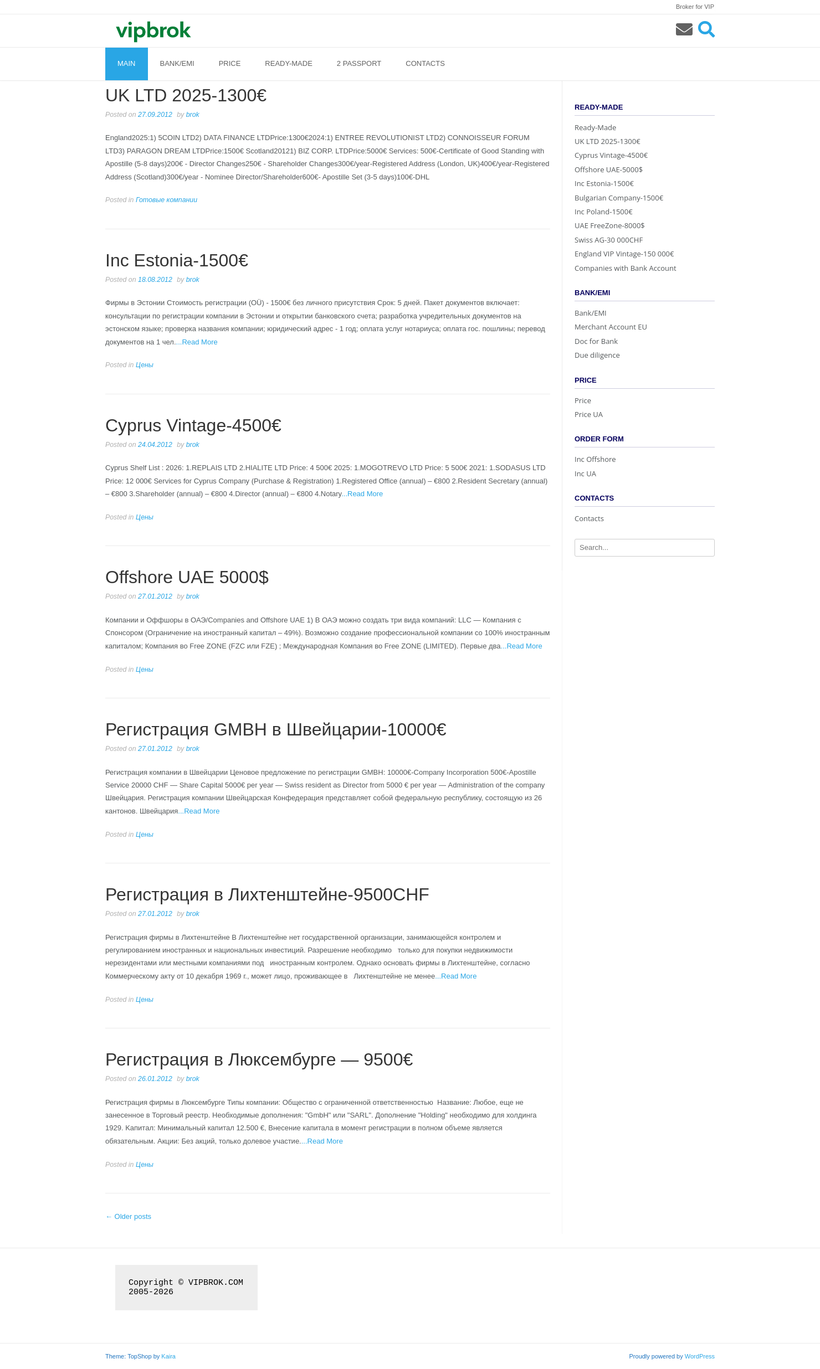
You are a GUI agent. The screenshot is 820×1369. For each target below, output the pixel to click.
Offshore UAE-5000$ (609, 169)
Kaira (168, 1356)
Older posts (128, 1216)
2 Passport (359, 63)
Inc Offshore (595, 459)
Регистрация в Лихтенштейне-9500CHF (267, 894)
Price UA (589, 414)
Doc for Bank (596, 341)
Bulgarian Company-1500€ (619, 198)
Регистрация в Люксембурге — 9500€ (259, 1059)
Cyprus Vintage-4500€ (193, 425)
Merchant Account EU (611, 327)
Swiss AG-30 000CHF (609, 240)
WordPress (700, 1356)
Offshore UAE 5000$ (187, 577)
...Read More (197, 342)
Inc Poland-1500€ (604, 212)
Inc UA (585, 473)
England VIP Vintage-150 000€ (624, 254)
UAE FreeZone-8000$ (610, 225)
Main (126, 63)
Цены (144, 365)
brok (192, 115)
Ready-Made (288, 63)
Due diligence (597, 355)
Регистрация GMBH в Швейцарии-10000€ (275, 729)
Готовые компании (166, 200)
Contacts (425, 63)
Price (230, 63)
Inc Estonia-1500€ (176, 260)
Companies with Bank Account (625, 268)
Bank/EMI (177, 63)
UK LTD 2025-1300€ (185, 95)
